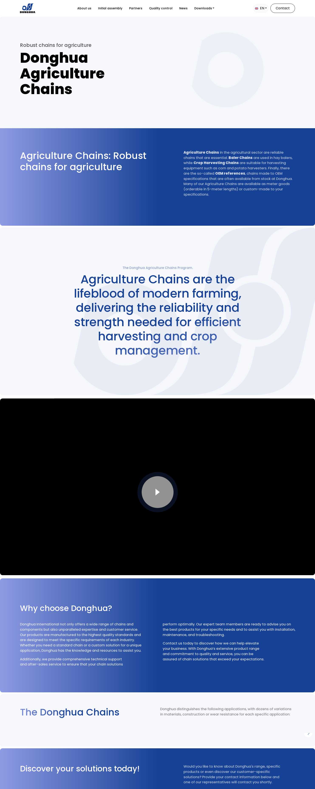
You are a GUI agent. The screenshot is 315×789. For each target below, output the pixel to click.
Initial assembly (110, 8)
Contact (283, 8)
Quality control (160, 8)
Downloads (203, 8)
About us (84, 8)
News (183, 8)
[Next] (308, 733)
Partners (135, 8)
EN (259, 8)
